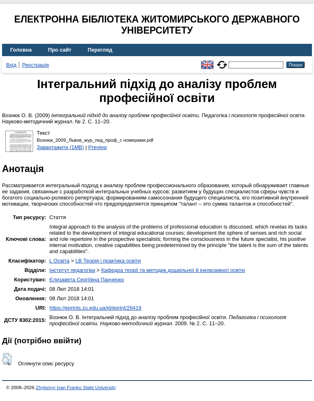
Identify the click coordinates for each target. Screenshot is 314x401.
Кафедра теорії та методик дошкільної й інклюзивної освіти (173, 270)
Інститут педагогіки (72, 270)
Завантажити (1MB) (60, 147)
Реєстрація (35, 65)
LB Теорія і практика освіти (108, 261)
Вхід (11, 65)
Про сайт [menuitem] (60, 50)
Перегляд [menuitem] (100, 50)
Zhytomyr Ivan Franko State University (76, 387)
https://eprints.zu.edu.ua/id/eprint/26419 (95, 308)
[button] (6, 359)
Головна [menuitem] (21, 50)
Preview (97, 147)
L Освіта (59, 261)
